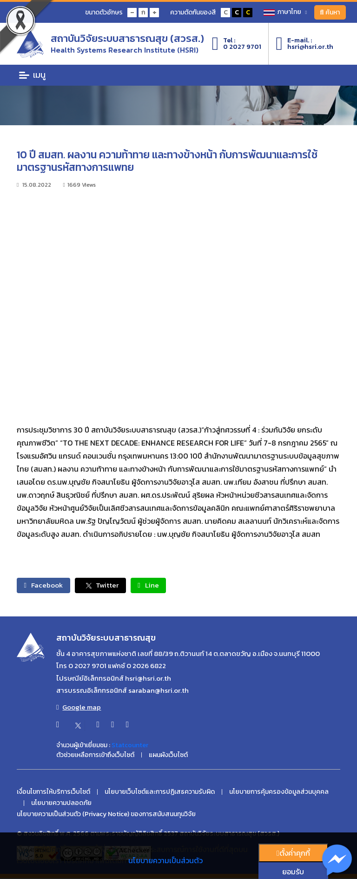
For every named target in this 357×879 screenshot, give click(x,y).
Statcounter (130, 746)
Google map (78, 708)
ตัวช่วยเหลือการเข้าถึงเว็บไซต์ (95, 755)
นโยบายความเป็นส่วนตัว (165, 860)
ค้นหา (329, 12)
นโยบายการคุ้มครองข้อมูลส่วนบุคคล (279, 793)
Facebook (46, 585)
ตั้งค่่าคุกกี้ (293, 853)
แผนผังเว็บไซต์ (168, 755)
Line (161, 585)
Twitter (108, 586)
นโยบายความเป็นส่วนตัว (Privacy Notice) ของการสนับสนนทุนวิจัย (106, 815)
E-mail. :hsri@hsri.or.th (304, 43)
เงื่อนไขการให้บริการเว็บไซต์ (53, 793)
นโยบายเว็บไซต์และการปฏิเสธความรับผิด (160, 793)
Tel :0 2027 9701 (237, 43)
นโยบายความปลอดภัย (61, 804)
